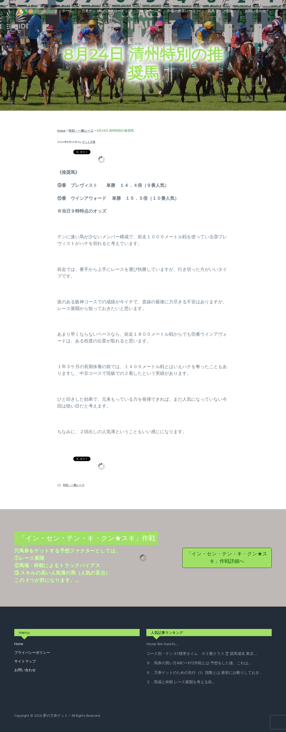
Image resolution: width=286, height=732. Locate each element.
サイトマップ (25, 661)
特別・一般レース (73, 485)
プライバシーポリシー (32, 653)
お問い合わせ (25, 670)
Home (18, 644)
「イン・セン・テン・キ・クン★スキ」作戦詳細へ (227, 557)
